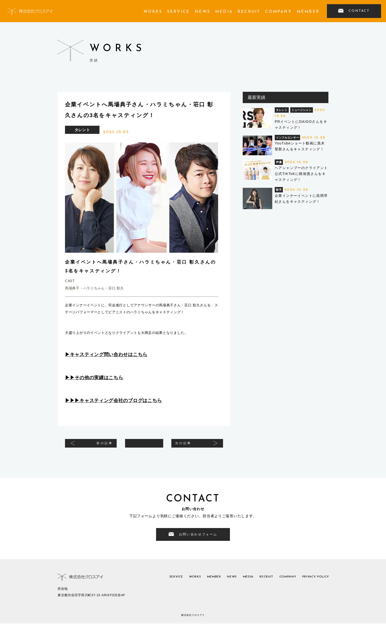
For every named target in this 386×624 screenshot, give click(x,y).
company (278, 12)
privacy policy (313, 579)
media (224, 12)
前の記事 (99, 445)
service (178, 12)
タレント (82, 130)
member (308, 12)
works (153, 12)
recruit (249, 12)
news (202, 12)
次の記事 (189, 445)
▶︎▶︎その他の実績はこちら (94, 377)
